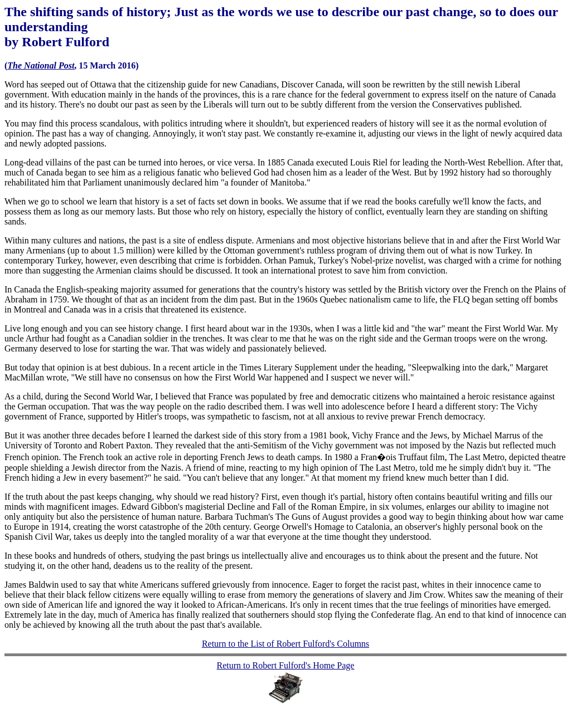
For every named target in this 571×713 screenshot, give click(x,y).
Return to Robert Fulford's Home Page (286, 665)
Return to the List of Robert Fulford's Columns (285, 643)
